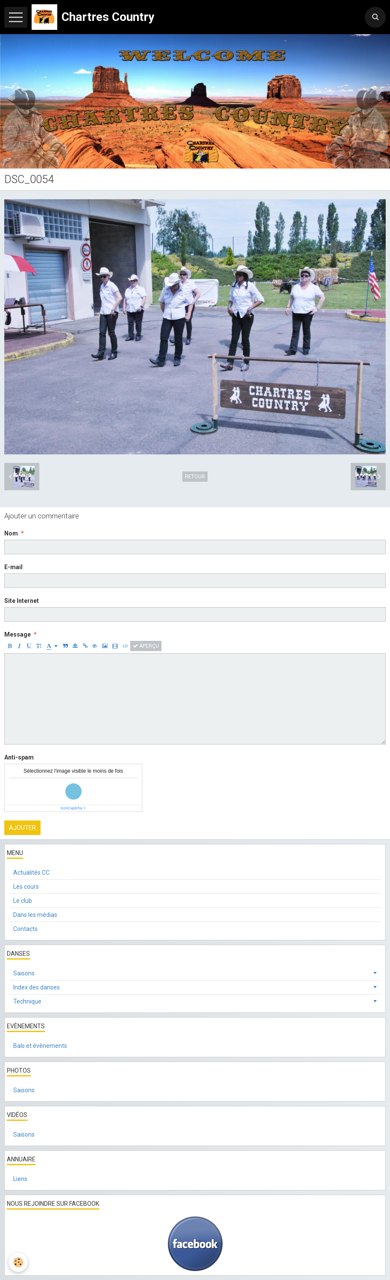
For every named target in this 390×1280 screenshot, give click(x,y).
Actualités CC (31, 872)
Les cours (26, 886)
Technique (27, 1001)
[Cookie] (18, 1262)
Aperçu (146, 646)
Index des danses (36, 987)
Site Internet (21, 600)
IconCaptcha (71, 808)
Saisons (24, 973)
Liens (20, 1178)
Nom (11, 533)
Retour (195, 477)
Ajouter (22, 827)
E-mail (13, 567)
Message (17, 634)
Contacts (25, 928)
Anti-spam (19, 757)
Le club (22, 900)
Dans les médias (35, 914)
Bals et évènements (40, 1045)
